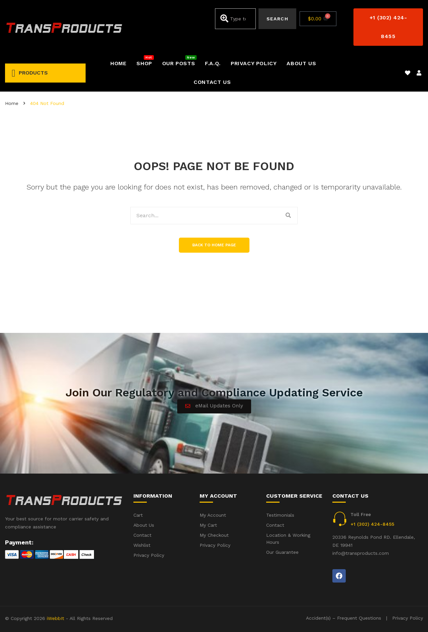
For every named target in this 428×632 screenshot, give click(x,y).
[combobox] (235, 18)
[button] (388, 27)
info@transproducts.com (360, 553)
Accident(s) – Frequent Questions (343, 618)
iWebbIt (55, 618)
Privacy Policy (407, 618)
